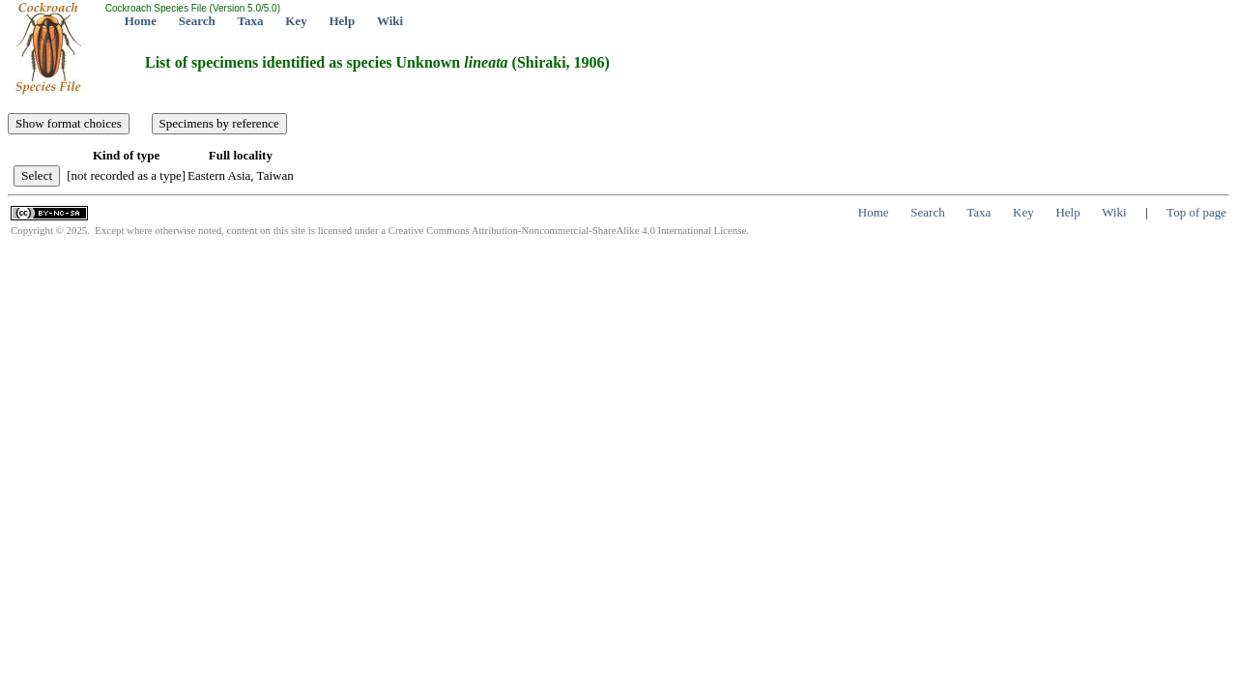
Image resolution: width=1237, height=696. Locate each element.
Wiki (390, 21)
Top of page (1196, 212)
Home (141, 21)
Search (197, 21)
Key (295, 21)
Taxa (251, 21)
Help (342, 21)
